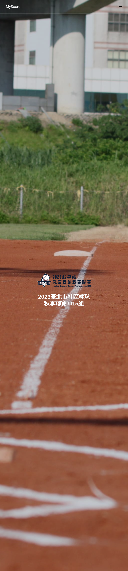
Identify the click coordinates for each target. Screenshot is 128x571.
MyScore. (13, 6)
